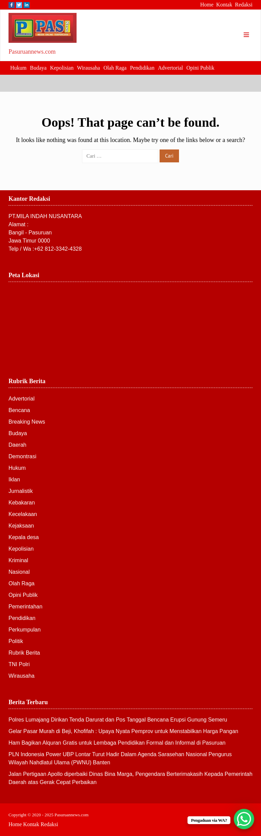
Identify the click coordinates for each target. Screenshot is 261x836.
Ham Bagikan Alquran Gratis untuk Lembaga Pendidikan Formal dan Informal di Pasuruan (117, 743)
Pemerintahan (26, 606)
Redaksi (243, 4)
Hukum (18, 68)
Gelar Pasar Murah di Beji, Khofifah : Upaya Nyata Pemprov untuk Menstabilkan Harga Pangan (123, 731)
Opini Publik (200, 68)
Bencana (19, 410)
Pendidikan (142, 68)
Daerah (17, 445)
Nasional (19, 572)
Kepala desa (24, 537)
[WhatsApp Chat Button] (244, 819)
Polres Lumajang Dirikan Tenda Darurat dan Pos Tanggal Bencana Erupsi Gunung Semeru (118, 720)
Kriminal (18, 560)
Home (206, 4)
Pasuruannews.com (32, 51)
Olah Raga (115, 68)
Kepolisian (62, 68)
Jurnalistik (21, 491)
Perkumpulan (24, 630)
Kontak (224, 4)
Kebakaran (22, 502)
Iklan (14, 479)
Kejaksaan (21, 526)
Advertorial (170, 68)
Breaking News (27, 422)
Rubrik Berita (24, 653)
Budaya (38, 68)
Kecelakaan (23, 514)
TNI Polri (19, 664)
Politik (16, 641)
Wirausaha (88, 68)
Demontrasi (22, 456)
